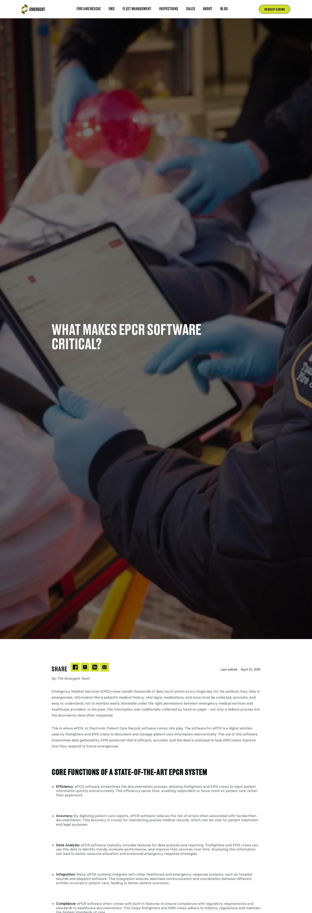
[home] (33, 9)
